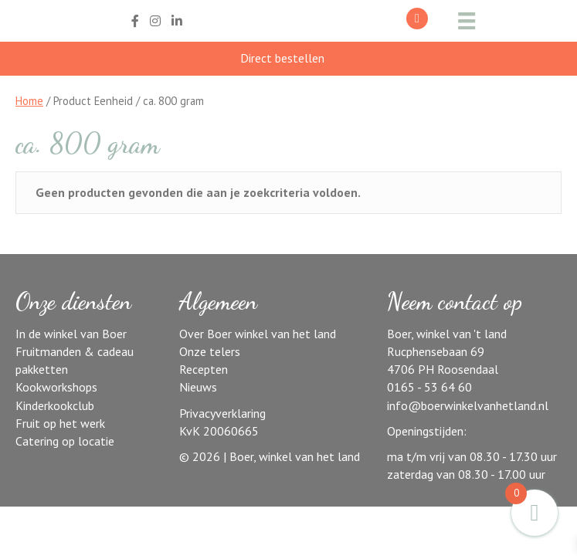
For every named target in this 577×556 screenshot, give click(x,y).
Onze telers (209, 351)
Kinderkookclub (54, 405)
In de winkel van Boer (71, 333)
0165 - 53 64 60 (429, 387)
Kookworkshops (56, 387)
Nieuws (198, 387)
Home (29, 100)
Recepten (203, 369)
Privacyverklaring (222, 413)
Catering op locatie (64, 441)
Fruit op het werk (60, 423)
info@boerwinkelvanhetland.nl (467, 405)
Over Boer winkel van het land (257, 333)
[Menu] (464, 21)
